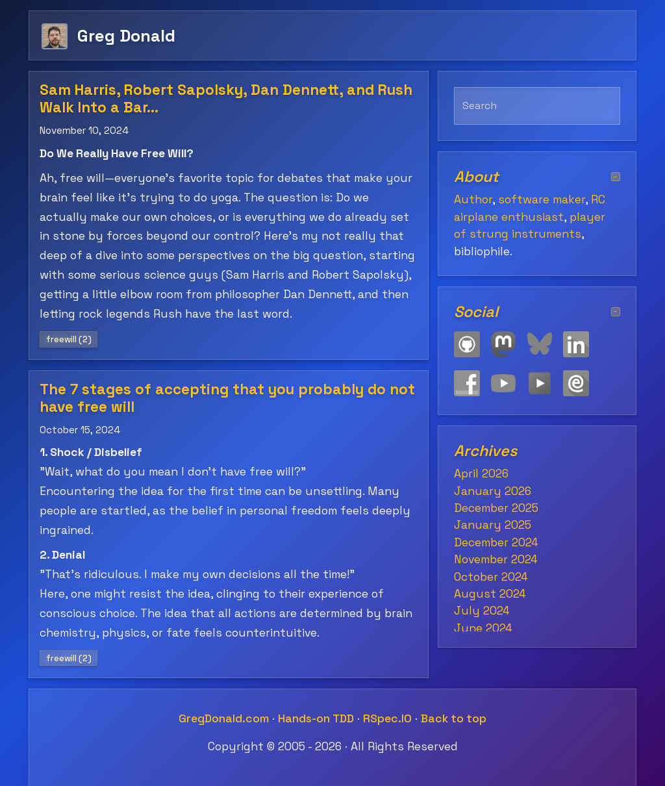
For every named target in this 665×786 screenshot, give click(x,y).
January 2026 (492, 491)
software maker (541, 199)
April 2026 (481, 473)
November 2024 (496, 559)
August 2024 (490, 594)
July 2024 (482, 610)
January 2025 (492, 525)
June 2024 (483, 628)
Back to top (453, 718)
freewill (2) (69, 339)
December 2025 (496, 508)
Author (473, 199)
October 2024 (491, 577)
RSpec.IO (387, 718)
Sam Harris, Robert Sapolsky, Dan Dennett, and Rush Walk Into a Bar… (226, 99)
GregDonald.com (224, 718)
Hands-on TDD (316, 718)
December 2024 (496, 542)
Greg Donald (126, 35)
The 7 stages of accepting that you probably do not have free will (227, 398)
